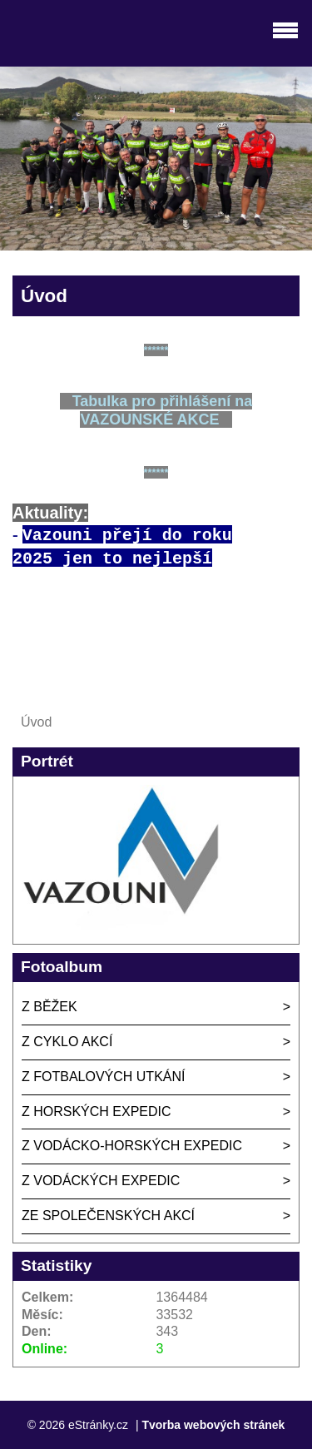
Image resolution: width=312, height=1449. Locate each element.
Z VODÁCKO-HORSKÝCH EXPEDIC (132, 1146)
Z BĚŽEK (49, 1007)
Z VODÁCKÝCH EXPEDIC (101, 1181)
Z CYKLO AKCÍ (67, 1042)
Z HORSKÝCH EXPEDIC (96, 1111)
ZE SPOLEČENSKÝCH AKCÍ (108, 1215)
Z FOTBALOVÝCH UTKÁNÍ (103, 1076)
